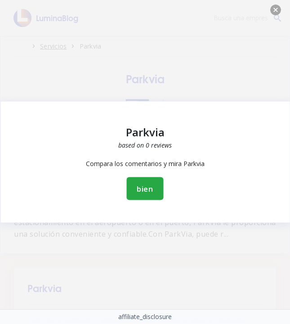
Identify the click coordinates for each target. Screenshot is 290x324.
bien (145, 189)
